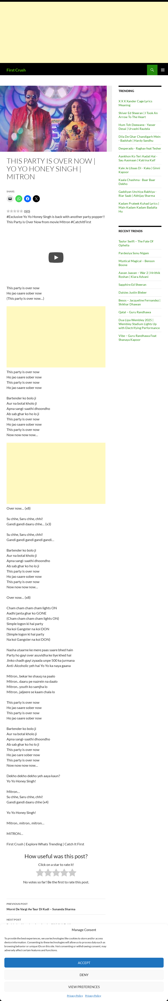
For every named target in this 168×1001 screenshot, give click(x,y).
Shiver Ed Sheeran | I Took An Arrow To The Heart (138, 115)
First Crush (16, 70)
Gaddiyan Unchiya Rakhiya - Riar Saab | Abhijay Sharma (137, 193)
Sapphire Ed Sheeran (132, 284)
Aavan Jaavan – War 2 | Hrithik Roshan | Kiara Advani (139, 275)
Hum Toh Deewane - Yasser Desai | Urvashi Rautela (137, 127)
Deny (84, 975)
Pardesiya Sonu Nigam (134, 253)
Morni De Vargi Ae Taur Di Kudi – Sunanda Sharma (56, 906)
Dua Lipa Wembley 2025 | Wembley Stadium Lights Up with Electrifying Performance (139, 324)
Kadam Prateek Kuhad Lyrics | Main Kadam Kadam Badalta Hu (139, 207)
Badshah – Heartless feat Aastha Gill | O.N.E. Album (56, 922)
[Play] (56, 257)
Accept (84, 963)
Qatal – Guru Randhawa (135, 312)
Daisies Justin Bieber (133, 292)
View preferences (84, 987)
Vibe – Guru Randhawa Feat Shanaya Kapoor (137, 337)
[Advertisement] (84, 32)
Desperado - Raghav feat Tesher (140, 148)
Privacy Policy (75, 995)
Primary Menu (163, 70)
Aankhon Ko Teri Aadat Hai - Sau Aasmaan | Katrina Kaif (138, 158)
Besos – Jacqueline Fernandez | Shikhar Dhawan (139, 302)
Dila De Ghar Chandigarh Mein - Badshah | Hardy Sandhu (140, 138)
